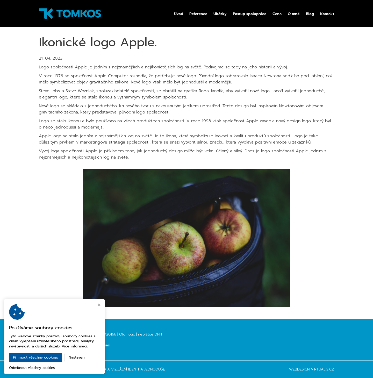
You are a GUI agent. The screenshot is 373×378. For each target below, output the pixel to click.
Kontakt (327, 14)
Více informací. (75, 346)
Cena (277, 14)
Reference (198, 14)
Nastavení (77, 357)
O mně (294, 14)
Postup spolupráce (249, 14)
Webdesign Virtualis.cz (311, 369)
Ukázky (220, 14)
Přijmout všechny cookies (35, 357)
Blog (310, 14)
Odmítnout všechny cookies (32, 368)
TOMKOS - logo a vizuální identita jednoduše (120, 369)
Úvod (178, 14)
